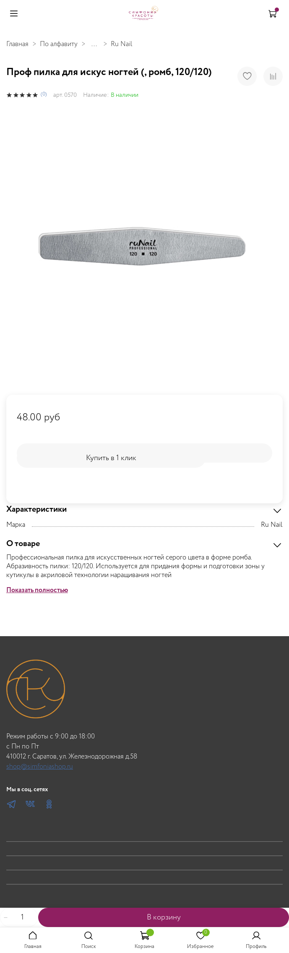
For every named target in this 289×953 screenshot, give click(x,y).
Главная (17, 44)
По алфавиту (59, 44)
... (94, 44)
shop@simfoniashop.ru (39, 767)
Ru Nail (122, 44)
